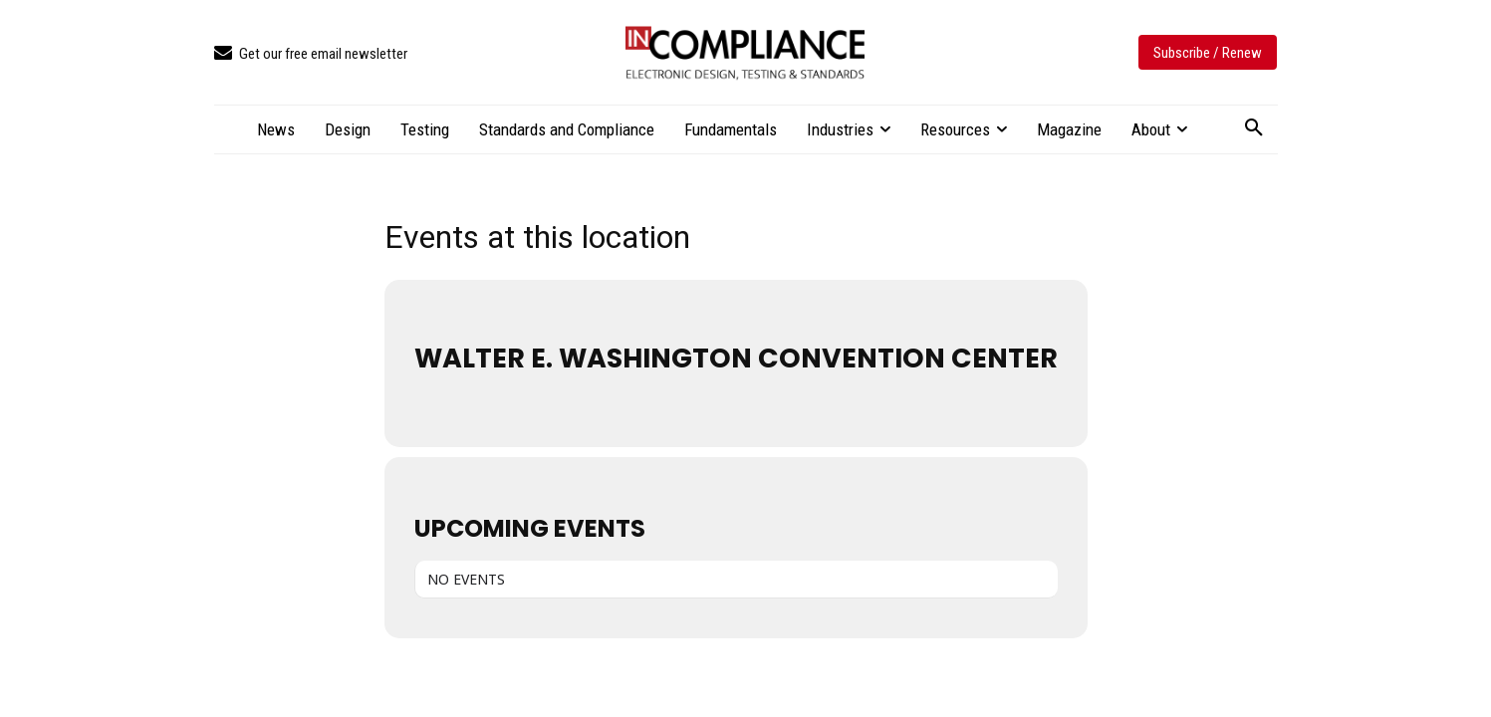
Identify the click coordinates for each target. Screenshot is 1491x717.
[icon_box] (310, 54)
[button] (1254, 128)
